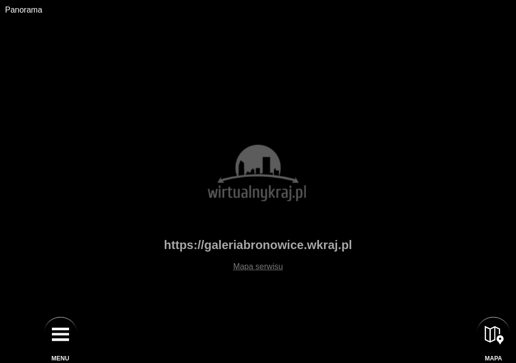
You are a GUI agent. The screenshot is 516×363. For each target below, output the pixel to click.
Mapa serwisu (258, 266)
